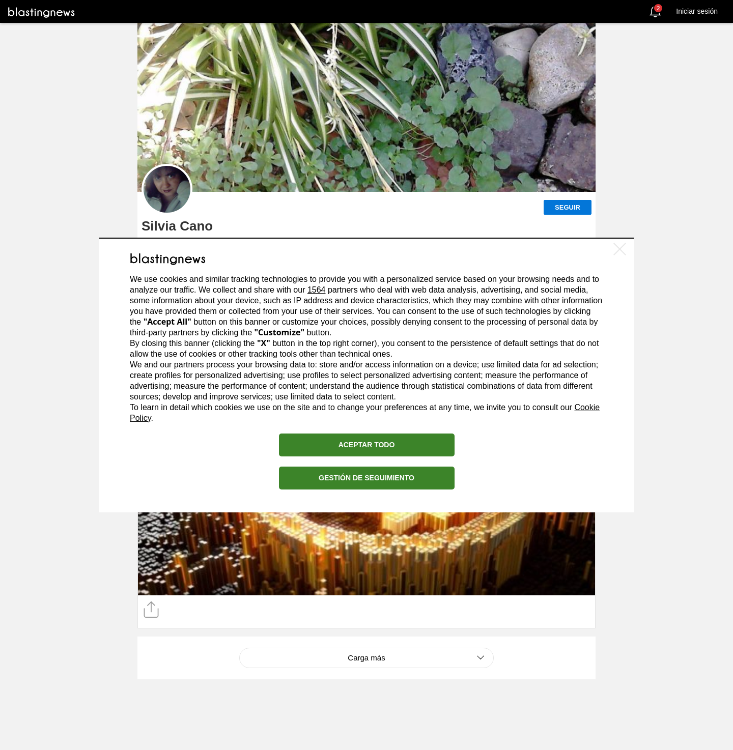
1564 (316, 289)
